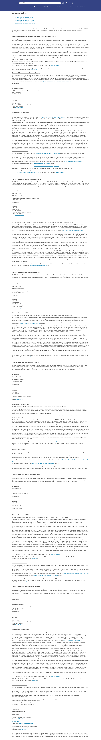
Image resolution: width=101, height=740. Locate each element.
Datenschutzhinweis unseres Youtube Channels (25, 20)
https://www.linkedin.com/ (23, 583)
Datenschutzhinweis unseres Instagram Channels (25, 19)
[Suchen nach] (40, 5)
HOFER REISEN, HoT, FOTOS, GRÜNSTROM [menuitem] (44, 8)
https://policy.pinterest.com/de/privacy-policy (72, 642)
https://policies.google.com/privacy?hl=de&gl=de (30, 325)
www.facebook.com (60, 174)
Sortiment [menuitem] (26, 8)
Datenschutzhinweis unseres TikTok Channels (24, 22)
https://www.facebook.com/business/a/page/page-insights (54, 119)
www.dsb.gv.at (34, 71)
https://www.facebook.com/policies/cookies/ (73, 163)
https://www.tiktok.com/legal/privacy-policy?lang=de (43, 465)
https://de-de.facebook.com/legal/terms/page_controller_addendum (56, 83)
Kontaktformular (15, 723)
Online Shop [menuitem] (32, 8)
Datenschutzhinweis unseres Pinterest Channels (25, 25)
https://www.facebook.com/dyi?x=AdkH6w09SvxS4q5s (28, 174)
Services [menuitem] (70, 8)
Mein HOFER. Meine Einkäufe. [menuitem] (60, 8)
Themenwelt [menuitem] (75, 8)
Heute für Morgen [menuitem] (22, 11)
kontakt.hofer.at (19, 720)
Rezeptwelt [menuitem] (82, 8)
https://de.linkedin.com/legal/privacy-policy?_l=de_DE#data (75, 575)
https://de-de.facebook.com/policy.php (41, 165)
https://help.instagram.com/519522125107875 (73, 232)
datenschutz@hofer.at (55, 67)
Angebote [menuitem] (21, 8)
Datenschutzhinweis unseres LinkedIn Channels (25, 23)
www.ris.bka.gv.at (24, 731)
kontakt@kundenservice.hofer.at (26, 725)
